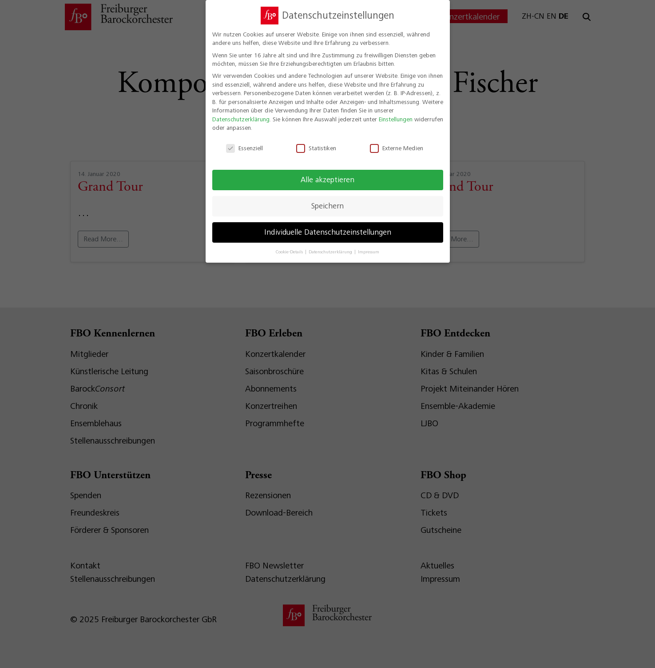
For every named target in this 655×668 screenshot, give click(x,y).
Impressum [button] (368, 246)
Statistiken (316, 143)
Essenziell (244, 143)
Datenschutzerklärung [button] (331, 246)
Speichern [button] (327, 200)
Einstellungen (396, 113)
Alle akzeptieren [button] (327, 174)
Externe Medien (396, 143)
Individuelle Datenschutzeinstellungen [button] (327, 226)
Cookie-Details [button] (290, 246)
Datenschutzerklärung (241, 113)
